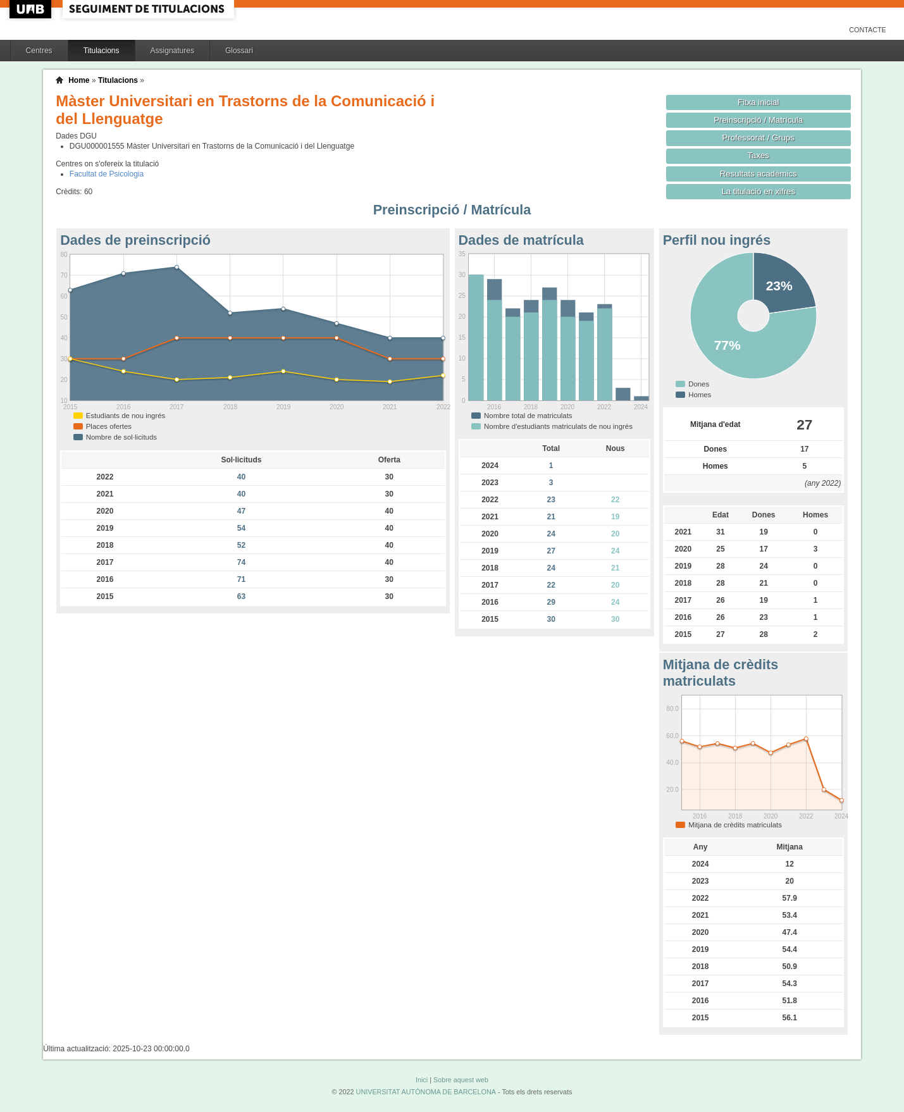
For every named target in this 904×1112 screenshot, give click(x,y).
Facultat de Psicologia (107, 174)
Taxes (758, 155)
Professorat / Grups (758, 137)
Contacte (867, 30)
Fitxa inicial (758, 102)
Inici (422, 1080)
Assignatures (172, 50)
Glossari (239, 50)
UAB (32, 9)
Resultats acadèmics (758, 173)
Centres (39, 50)
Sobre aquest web (460, 1080)
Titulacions (102, 50)
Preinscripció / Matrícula (758, 120)
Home (78, 80)
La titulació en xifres (758, 191)
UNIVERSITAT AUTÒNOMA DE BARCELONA (426, 1092)
